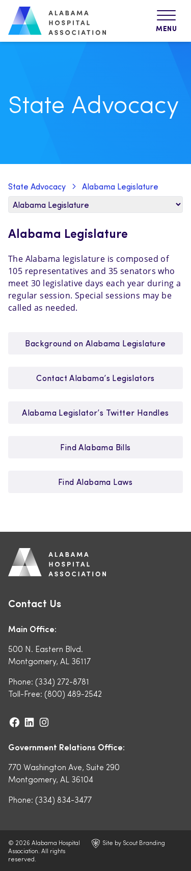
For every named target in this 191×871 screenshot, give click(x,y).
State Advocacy (37, 186)
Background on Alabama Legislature (95, 343)
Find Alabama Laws (95, 481)
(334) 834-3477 (63, 799)
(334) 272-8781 (62, 681)
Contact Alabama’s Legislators (95, 377)
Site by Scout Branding (128, 843)
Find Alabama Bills (95, 447)
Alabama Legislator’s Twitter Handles (95, 412)
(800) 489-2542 (73, 693)
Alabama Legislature (120, 186)
